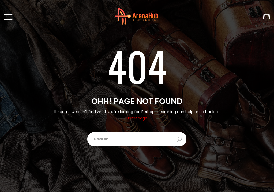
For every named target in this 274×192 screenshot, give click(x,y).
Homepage (136, 118)
